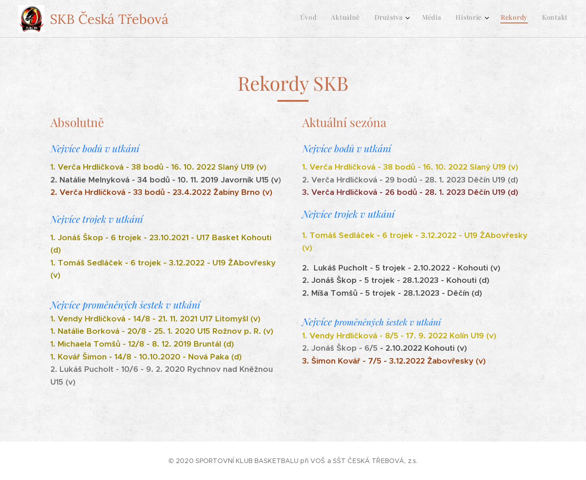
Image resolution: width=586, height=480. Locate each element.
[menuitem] (473, 18)
